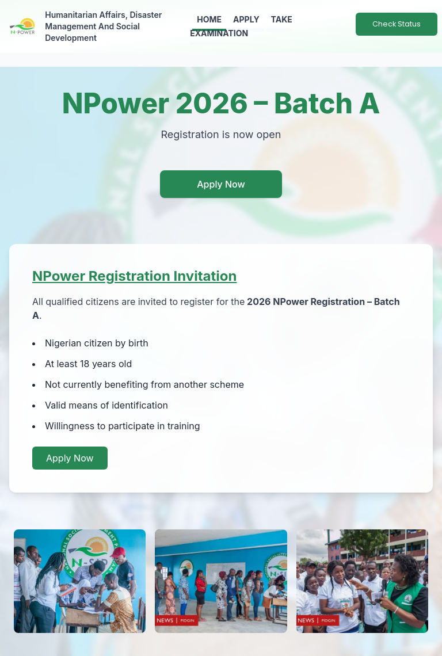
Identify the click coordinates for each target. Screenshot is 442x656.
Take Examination (241, 26)
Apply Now (221, 184)
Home (209, 19)
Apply (246, 19)
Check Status (396, 24)
